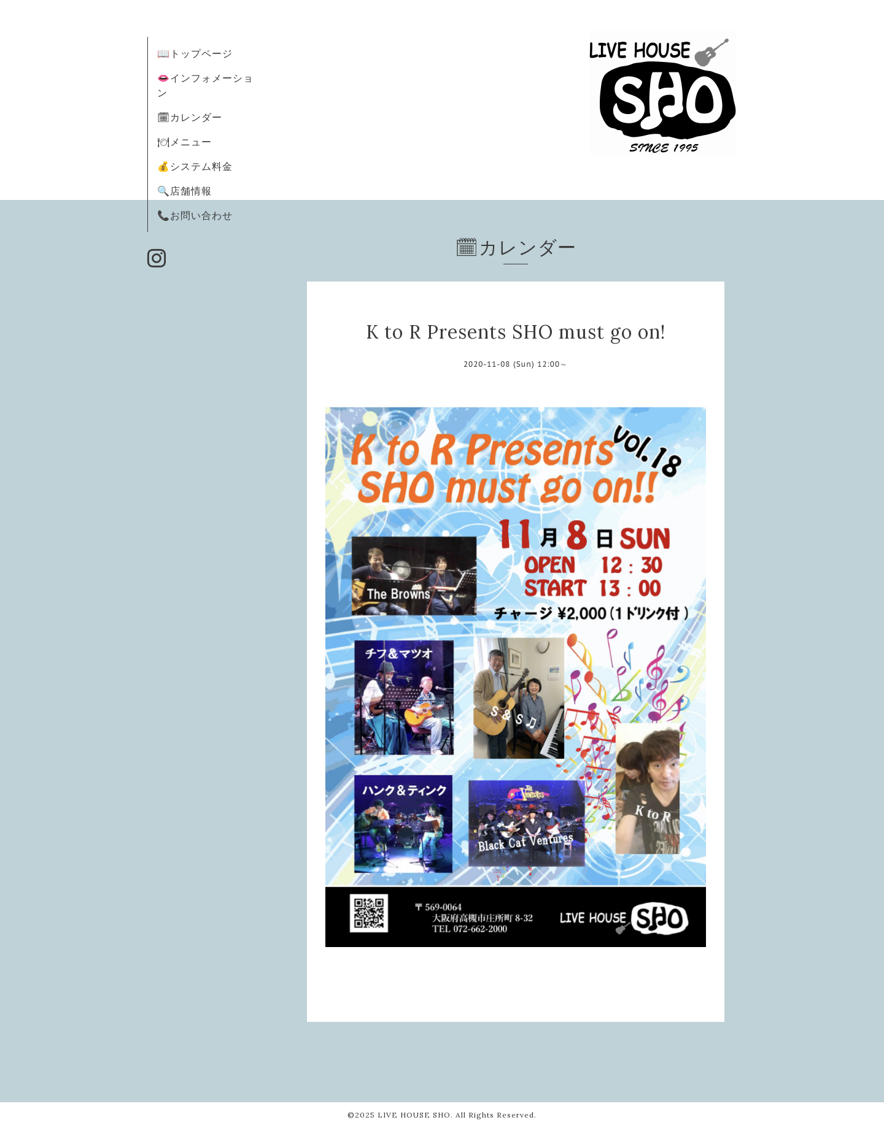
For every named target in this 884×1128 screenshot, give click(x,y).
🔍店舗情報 (184, 191)
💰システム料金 (195, 166)
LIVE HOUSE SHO (414, 1114)
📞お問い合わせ (195, 215)
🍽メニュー (184, 142)
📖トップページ (195, 53)
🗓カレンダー (189, 117)
